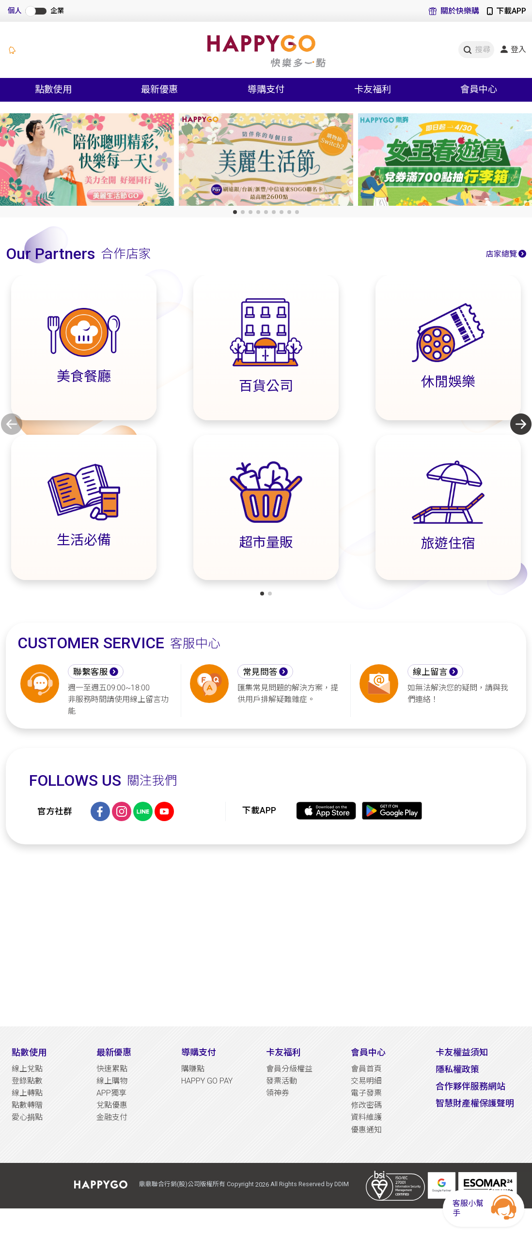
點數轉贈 (27, 1105)
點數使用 (29, 1052)
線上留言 (430, 672)
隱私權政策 (457, 1069)
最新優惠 (113, 1052)
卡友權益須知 (462, 1052)
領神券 (277, 1093)
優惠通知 (366, 1129)
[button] (235, 212)
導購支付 (198, 1052)
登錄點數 (27, 1080)
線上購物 (111, 1080)
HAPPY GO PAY (207, 1080)
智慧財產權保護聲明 (475, 1103)
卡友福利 (283, 1052)
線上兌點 (27, 1068)
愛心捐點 (27, 1117)
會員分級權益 (289, 1068)
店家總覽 (501, 254)
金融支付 (111, 1117)
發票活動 (281, 1080)
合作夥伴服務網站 (470, 1086)
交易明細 (366, 1080)
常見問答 (260, 672)
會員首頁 (366, 1068)
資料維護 (366, 1117)
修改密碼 (366, 1105)
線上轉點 (27, 1093)
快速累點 (111, 1068)
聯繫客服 (90, 672)
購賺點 (192, 1068)
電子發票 (366, 1093)
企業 (57, 11)
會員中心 (368, 1052)
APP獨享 (111, 1093)
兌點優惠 (111, 1105)
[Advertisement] (266, 935)
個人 (14, 11)
